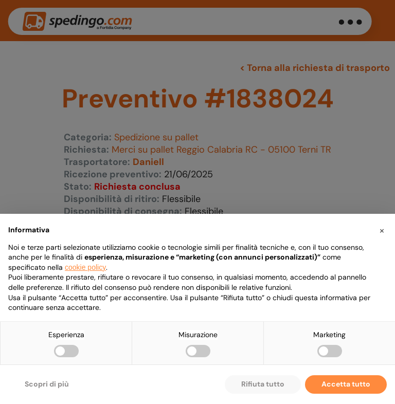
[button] (381, 230)
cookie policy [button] (85, 267)
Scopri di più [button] (47, 384)
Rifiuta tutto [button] (262, 384)
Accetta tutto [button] (345, 384)
